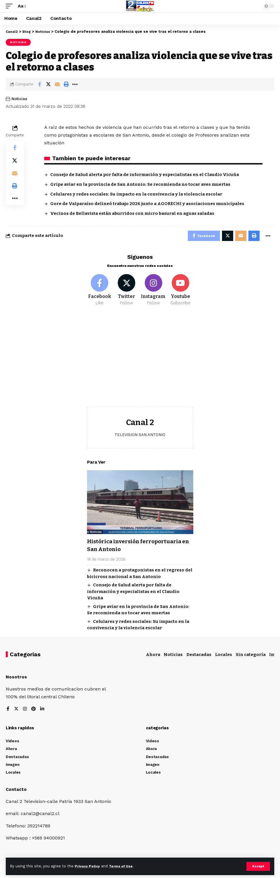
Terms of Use (124, 866)
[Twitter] (126, 292)
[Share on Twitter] (48, 84)
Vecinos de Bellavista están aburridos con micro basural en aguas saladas (132, 213)
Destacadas (198, 656)
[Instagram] (153, 292)
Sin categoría (251, 656)
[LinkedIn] (43, 711)
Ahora (153, 656)
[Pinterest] (34, 711)
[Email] (57, 84)
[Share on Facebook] (39, 84)
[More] (75, 84)
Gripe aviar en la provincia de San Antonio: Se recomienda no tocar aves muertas (140, 184)
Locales (223, 656)
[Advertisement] (140, 363)
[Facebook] (100, 292)
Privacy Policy (88, 866)
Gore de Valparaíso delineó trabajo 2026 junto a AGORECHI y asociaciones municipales (147, 203)
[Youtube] (180, 292)
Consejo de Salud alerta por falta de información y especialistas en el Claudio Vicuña (144, 174)
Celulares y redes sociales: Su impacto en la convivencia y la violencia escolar (136, 194)
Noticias (18, 42)
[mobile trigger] (11, 6)
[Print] (66, 84)
